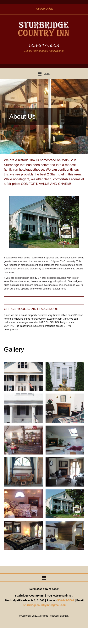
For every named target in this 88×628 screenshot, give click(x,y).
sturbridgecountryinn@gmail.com (44, 605)
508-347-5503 (65, 600)
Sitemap (64, 615)
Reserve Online (44, 8)
